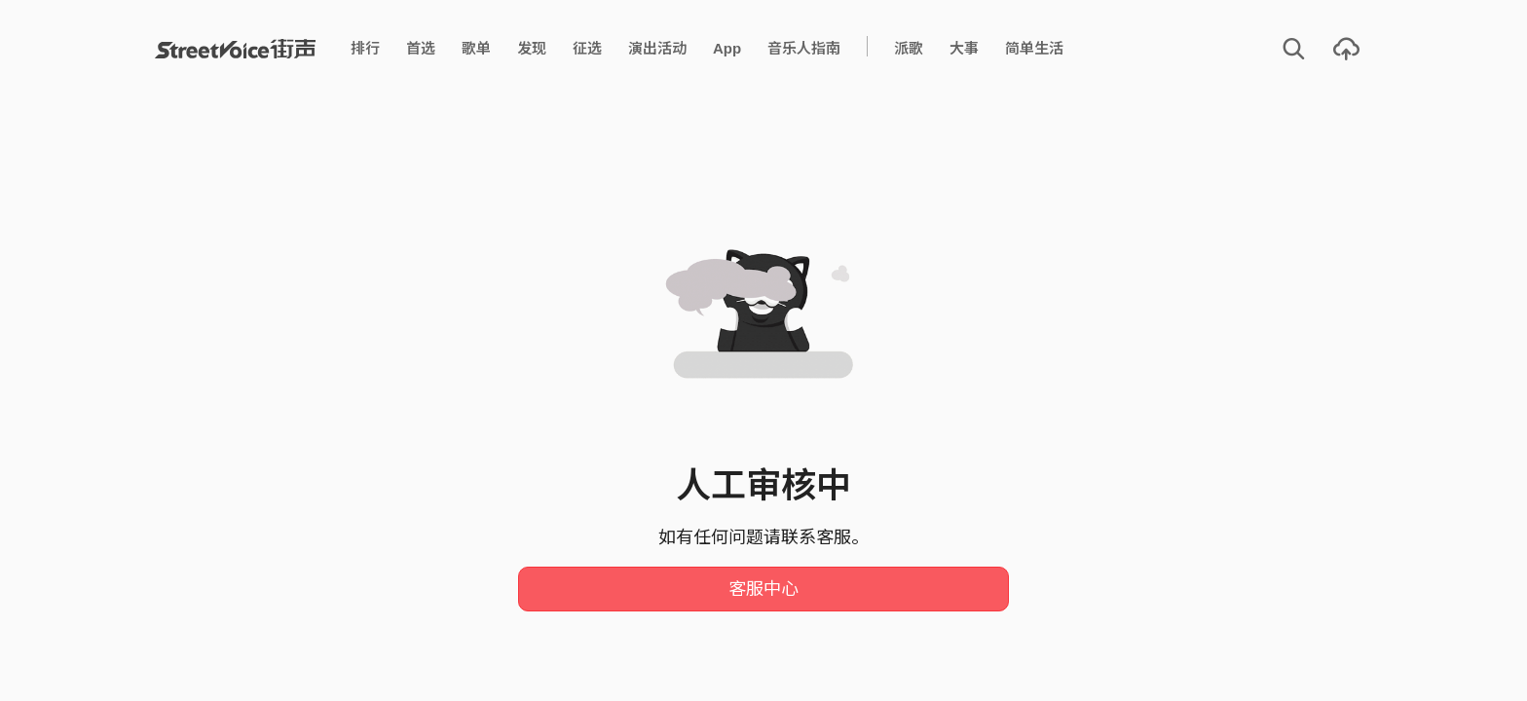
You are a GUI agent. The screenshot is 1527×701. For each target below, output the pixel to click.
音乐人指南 (803, 48)
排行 (365, 48)
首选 (420, 48)
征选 (587, 48)
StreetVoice (235, 48)
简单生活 (1034, 48)
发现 (531, 48)
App (727, 48)
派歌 (908, 48)
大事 (964, 48)
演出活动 (657, 48)
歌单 (476, 48)
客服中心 (763, 589)
